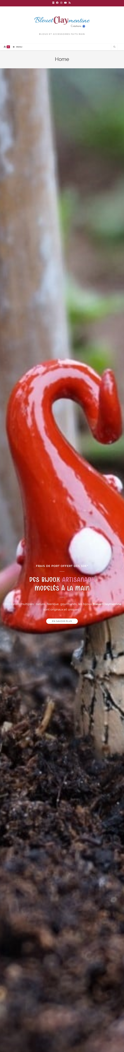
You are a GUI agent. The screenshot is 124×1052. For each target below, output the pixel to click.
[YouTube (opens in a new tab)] (65, 2)
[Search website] (114, 48)
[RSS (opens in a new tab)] (70, 2)
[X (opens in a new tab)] (53, 2)
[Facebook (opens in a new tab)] (57, 2)
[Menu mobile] (17, 48)
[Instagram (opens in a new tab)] (61, 2)
